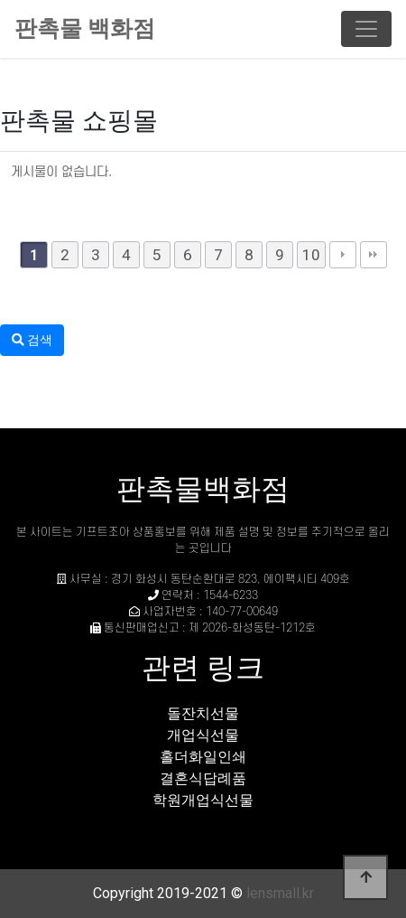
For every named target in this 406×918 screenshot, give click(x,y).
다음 (342, 254)
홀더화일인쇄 (203, 756)
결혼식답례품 (203, 778)
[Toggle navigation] (366, 29)
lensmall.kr (280, 893)
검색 (32, 340)
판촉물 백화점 (84, 28)
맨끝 (373, 254)
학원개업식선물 (203, 800)
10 (311, 255)
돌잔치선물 (203, 713)
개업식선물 (203, 735)
